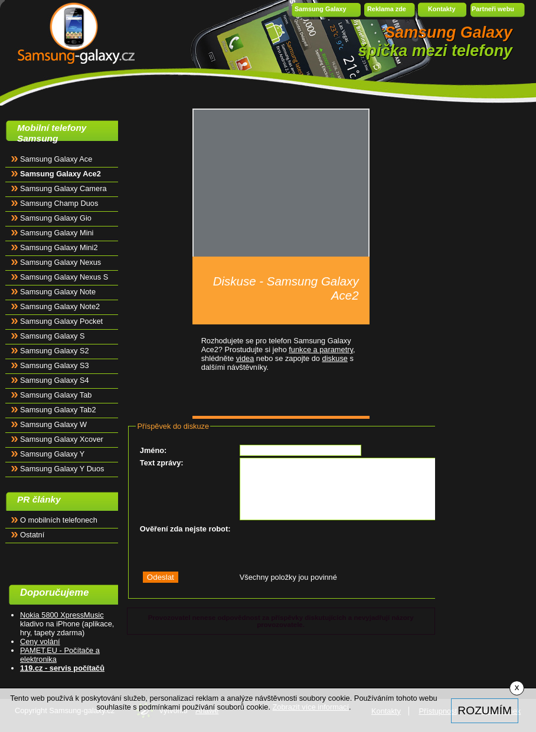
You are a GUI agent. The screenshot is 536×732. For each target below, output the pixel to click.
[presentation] (329, 547)
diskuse (335, 358)
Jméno (152, 450)
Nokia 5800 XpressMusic (62, 614)
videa (245, 358)
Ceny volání (40, 641)
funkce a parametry (321, 349)
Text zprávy (160, 462)
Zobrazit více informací (311, 707)
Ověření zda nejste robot (184, 528)
